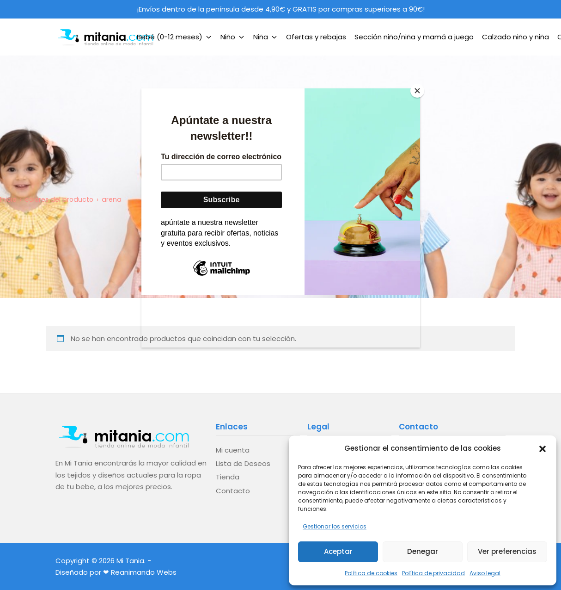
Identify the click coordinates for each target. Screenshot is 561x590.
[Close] (418, 91)
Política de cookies (371, 573)
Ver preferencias (507, 551)
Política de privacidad (433, 573)
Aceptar (338, 551)
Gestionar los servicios (334, 526)
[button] (542, 448)
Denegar (422, 551)
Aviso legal (485, 573)
